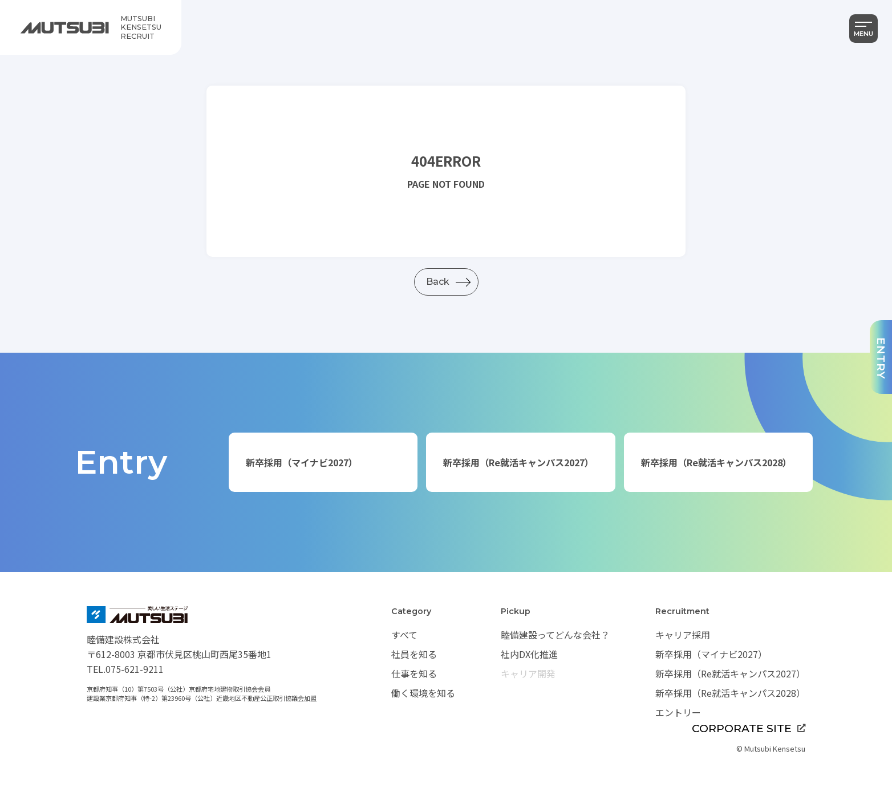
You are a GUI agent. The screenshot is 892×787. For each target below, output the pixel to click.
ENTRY (881, 358)
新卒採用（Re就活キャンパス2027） (518, 462)
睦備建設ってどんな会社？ (555, 634)
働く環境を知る (423, 693)
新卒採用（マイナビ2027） (302, 462)
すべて (404, 634)
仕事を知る (414, 673)
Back (437, 281)
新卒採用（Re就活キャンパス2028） (716, 462)
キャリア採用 (682, 634)
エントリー (678, 712)
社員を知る (414, 654)
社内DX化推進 (529, 654)
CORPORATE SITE (748, 728)
